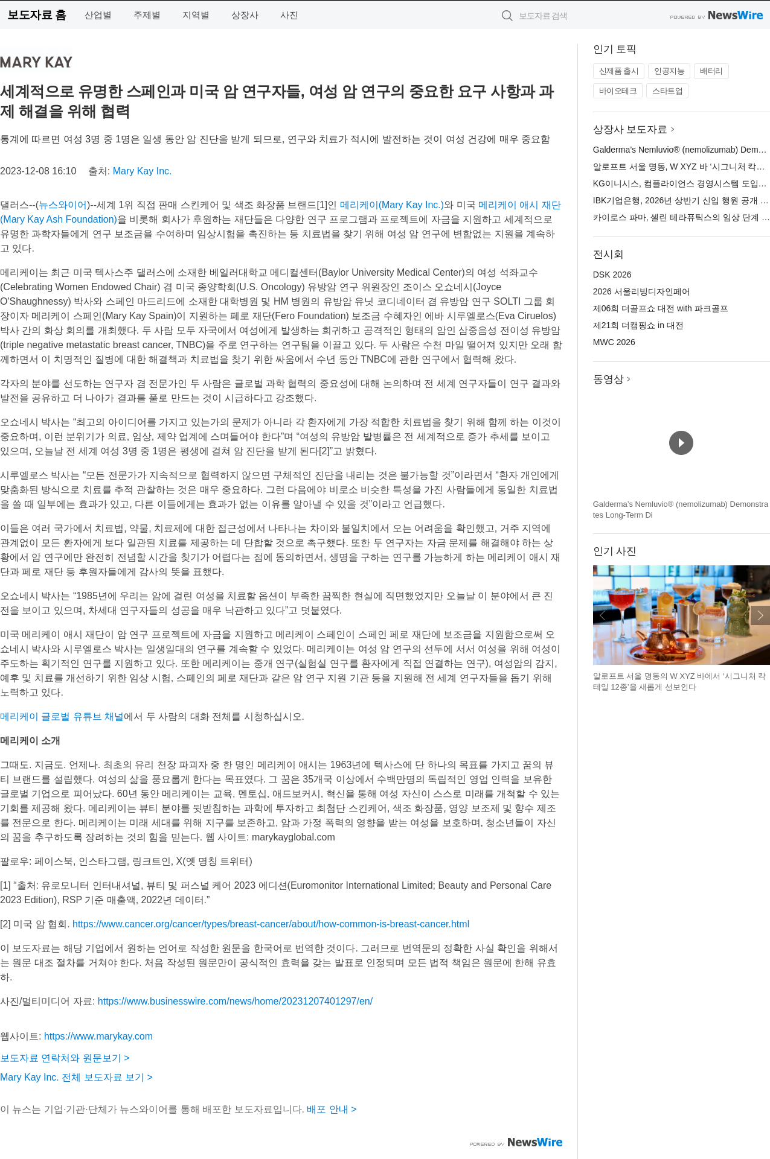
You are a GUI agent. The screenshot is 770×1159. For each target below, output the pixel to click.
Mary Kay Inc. (142, 171)
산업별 (98, 15)
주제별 (147, 15)
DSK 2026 (612, 274)
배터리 (711, 70)
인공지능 (669, 70)
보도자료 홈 (36, 14)
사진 (289, 15)
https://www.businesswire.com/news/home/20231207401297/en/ (235, 1001)
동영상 (608, 379)
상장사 (244, 15)
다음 (760, 615)
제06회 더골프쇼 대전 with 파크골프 (660, 308)
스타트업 (667, 90)
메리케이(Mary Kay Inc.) (392, 205)
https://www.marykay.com (98, 1036)
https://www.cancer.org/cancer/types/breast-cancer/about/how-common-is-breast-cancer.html (270, 924)
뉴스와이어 (63, 205)
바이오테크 (618, 90)
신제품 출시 (619, 70)
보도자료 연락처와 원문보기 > (65, 1058)
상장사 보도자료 (630, 129)
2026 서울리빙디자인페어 (641, 291)
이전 (602, 615)
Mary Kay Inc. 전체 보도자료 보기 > (76, 1077)
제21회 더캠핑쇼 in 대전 (638, 325)
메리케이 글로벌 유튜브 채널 (62, 716)
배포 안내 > (331, 1109)
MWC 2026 (614, 342)
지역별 (196, 15)
